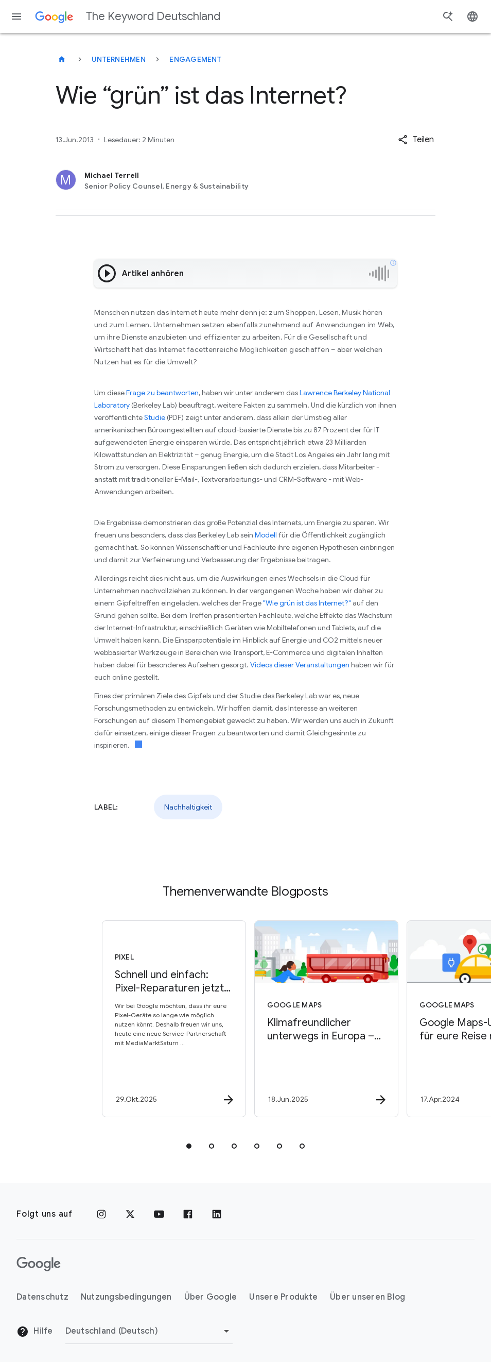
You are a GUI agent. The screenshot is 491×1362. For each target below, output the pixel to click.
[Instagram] (101, 1214)
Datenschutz (42, 1297)
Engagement (195, 59)
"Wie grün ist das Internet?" (307, 603)
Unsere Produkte (283, 1297)
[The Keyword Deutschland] (61, 59)
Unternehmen (119, 59)
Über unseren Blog (367, 1297)
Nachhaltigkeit (188, 807)
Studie (155, 417)
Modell (266, 535)
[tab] (189, 1146)
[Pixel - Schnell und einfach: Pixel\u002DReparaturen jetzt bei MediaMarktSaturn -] (168, 1019)
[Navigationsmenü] (16, 16)
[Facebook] (188, 1214)
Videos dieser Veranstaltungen (299, 664)
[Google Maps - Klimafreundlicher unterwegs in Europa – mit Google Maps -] (320, 1019)
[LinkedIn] (216, 1214)
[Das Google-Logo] (38, 1264)
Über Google (210, 1297)
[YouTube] (159, 1214)
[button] (416, 139)
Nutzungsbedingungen (126, 1297)
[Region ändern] (149, 1331)
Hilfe (34, 1331)
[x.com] (130, 1214)
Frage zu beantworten (162, 392)
